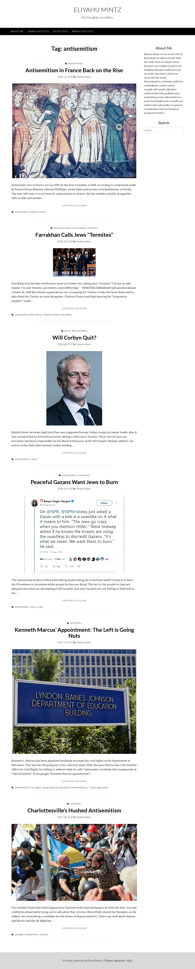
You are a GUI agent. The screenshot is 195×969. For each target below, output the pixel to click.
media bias (84, 475)
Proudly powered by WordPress (82, 960)
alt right (19, 934)
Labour (34, 458)
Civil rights (35, 787)
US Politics (60, 31)
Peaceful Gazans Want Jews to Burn (74, 482)
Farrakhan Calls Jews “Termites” (74, 234)
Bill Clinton (36, 314)
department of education (56, 787)
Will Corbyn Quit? (74, 337)
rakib (128, 960)
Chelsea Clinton (51, 314)
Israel (40, 606)
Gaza (32, 606)
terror (67, 330)
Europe (34, 211)
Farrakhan (66, 314)
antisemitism (22, 211)
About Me (17, 31)
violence (44, 934)
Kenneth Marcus (79, 787)
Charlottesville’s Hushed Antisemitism (74, 810)
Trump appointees (98, 787)
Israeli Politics (38, 31)
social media (78, 227)
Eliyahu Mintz (98, 9)
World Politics (82, 31)
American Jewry (62, 227)
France (42, 211)
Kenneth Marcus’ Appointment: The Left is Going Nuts (74, 632)
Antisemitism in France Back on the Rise (74, 70)
